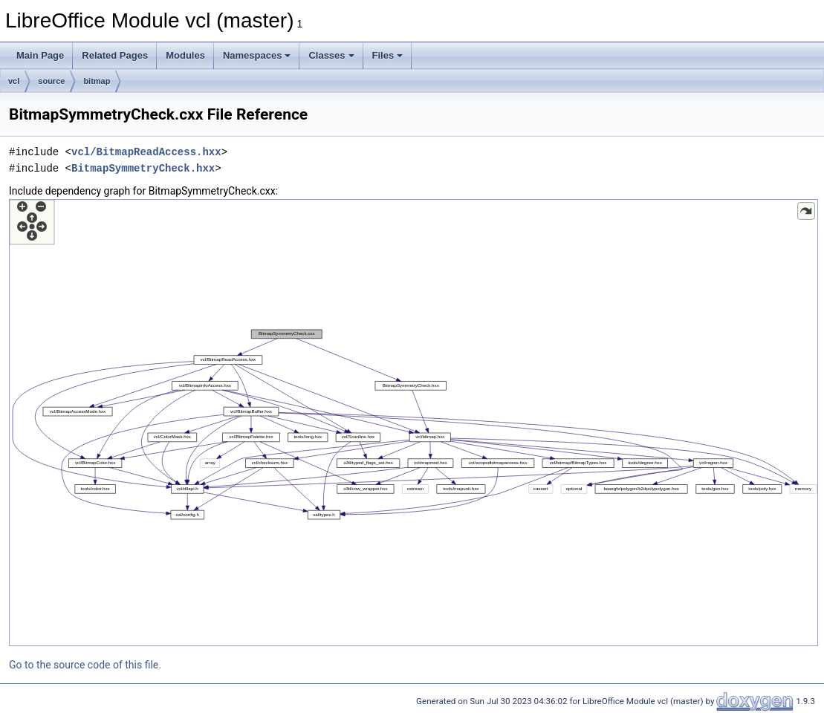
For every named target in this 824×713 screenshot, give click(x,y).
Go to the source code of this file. (85, 665)
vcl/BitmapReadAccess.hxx (146, 152)
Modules (185, 55)
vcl (13, 80)
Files (387, 55)
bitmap (96, 80)
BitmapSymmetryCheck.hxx (143, 168)
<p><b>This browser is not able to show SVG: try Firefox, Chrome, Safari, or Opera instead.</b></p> (413, 422)
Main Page (40, 55)
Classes (331, 55)
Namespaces (257, 55)
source (51, 80)
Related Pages (115, 55)
